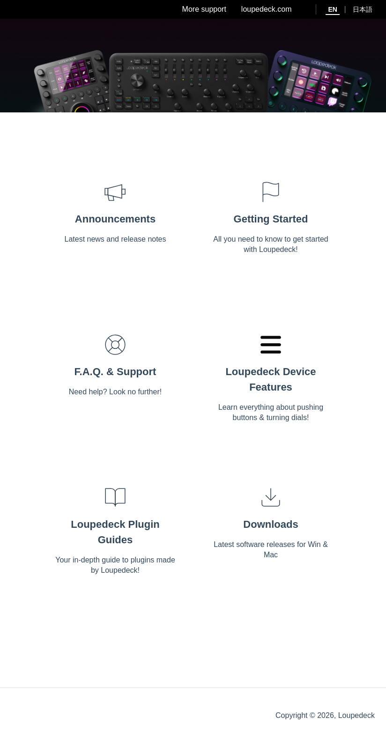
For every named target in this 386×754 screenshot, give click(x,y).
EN (332, 9)
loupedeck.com (266, 9)
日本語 (362, 9)
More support (204, 9)
